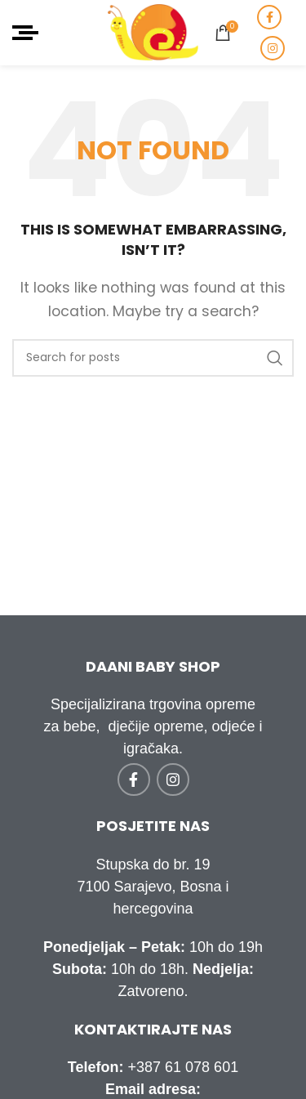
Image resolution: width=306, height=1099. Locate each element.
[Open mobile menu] (25, 32)
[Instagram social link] (272, 48)
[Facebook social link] (269, 17)
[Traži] (153, 358)
